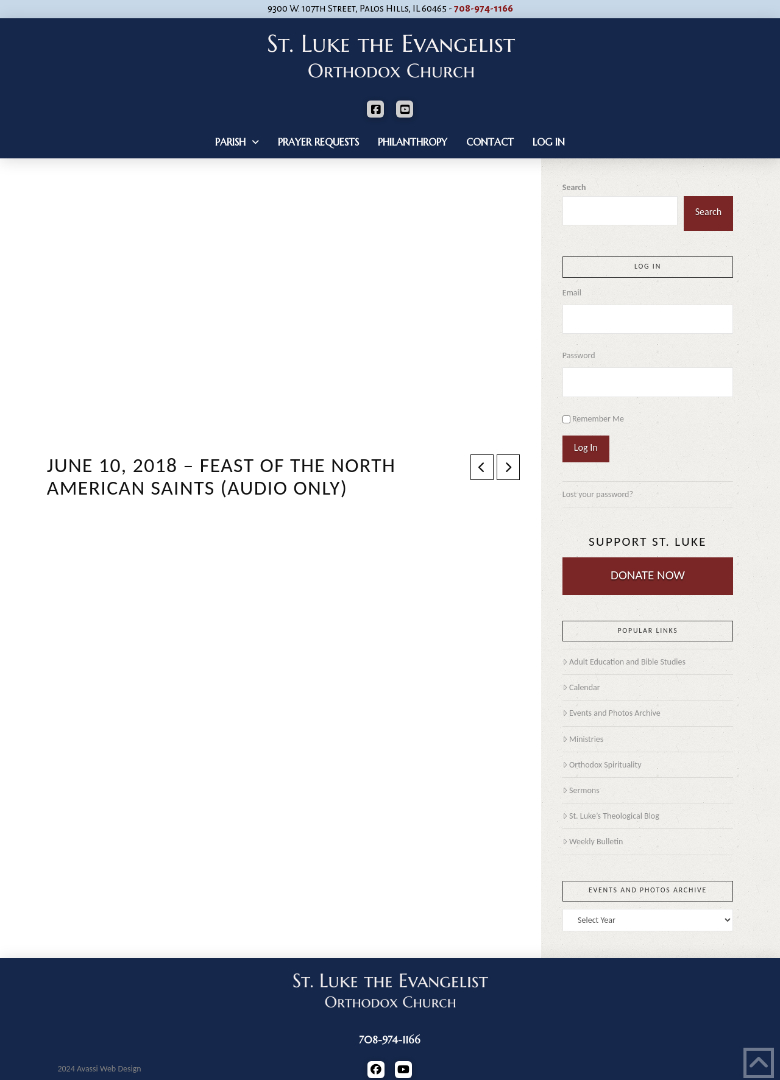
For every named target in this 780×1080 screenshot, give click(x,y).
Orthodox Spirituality (602, 765)
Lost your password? (597, 494)
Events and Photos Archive (611, 713)
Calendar (581, 687)
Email (571, 293)
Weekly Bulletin (592, 841)
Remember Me (598, 419)
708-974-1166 (483, 8)
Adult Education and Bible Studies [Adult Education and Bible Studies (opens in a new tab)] (624, 662)
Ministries (582, 739)
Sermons (581, 790)
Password (578, 355)
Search (574, 187)
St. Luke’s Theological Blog (610, 816)
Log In (586, 447)
